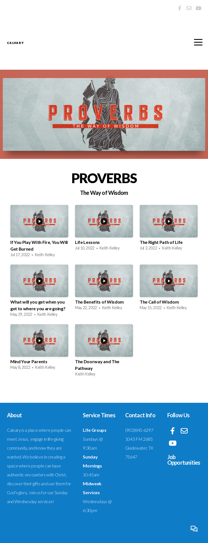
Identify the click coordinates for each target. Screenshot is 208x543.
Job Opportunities (183, 460)
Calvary (54, 43)
